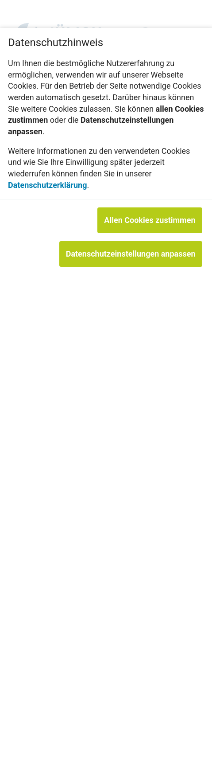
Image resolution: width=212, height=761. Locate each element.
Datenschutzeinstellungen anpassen (131, 253)
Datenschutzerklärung (47, 185)
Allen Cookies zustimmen (149, 220)
